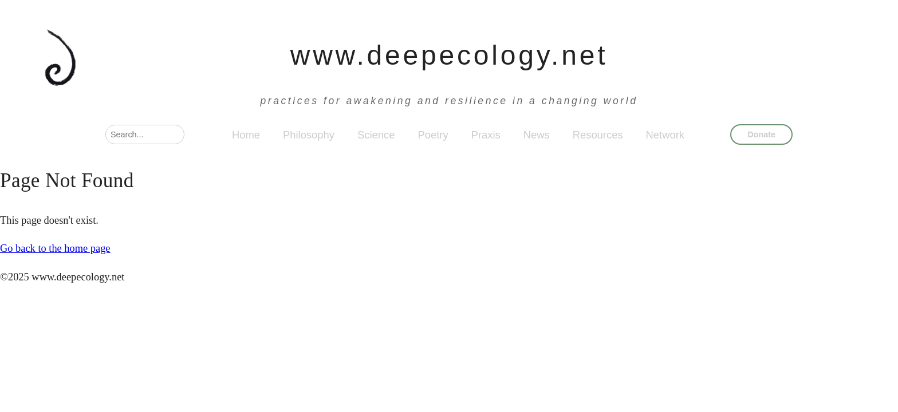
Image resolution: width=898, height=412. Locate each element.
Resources (598, 135)
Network (665, 135)
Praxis (486, 135)
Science (376, 135)
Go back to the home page (55, 248)
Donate (761, 134)
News (536, 135)
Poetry (433, 135)
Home (246, 135)
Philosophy (308, 135)
